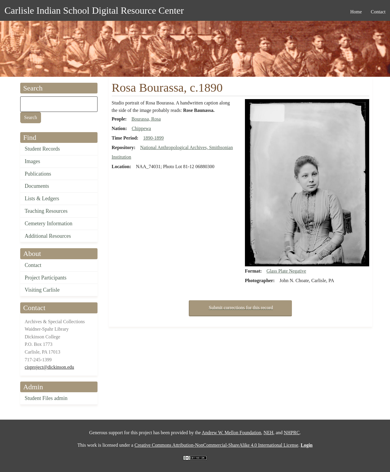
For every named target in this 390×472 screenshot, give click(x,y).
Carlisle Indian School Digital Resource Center (94, 10)
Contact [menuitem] (378, 11)
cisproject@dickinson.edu (49, 367)
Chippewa (141, 128)
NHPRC (292, 432)
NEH (268, 432)
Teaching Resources (46, 211)
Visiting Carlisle (42, 290)
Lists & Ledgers (42, 198)
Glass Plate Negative (286, 270)
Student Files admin (46, 398)
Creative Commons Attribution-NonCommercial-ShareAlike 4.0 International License (216, 445)
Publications (38, 174)
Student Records (42, 149)
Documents (37, 186)
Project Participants (45, 278)
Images (32, 161)
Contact (33, 265)
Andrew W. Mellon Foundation (231, 432)
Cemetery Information (48, 223)
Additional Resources (48, 236)
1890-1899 (153, 137)
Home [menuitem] (356, 11)
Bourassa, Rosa (146, 118)
